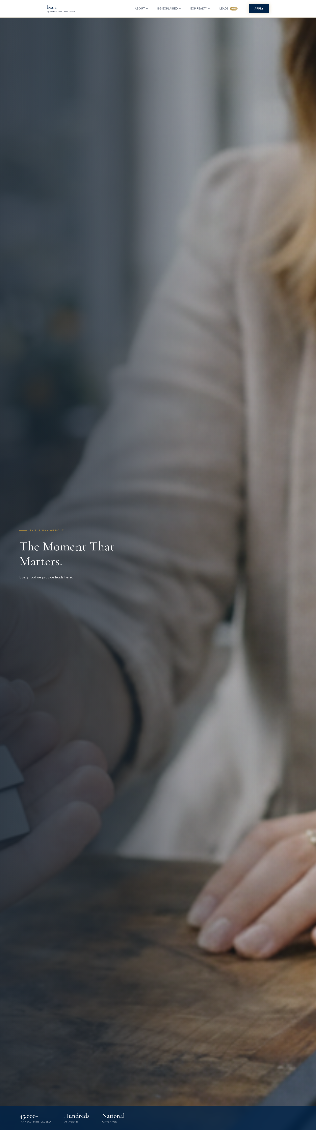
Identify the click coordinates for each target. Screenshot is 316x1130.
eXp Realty (200, 8)
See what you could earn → (279, 1099)
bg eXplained (169, 8)
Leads (228, 9)
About (142, 8)
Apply (259, 8)
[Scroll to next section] (164, 1106)
